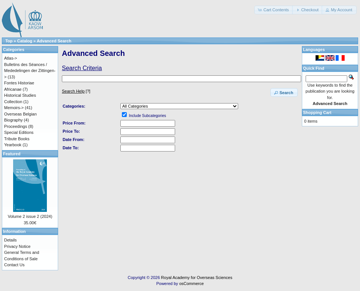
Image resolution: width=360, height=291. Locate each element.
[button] (273, 10)
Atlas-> (10, 58)
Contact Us (14, 264)
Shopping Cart (317, 112)
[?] (76, 91)
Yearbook (12, 144)
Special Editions (18, 132)
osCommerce (191, 283)
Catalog (24, 41)
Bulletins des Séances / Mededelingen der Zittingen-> (30, 70)
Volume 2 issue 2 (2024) (30, 216)
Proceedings (15, 126)
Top (8, 41)
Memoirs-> (14, 107)
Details (10, 240)
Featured (11, 154)
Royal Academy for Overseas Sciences (196, 277)
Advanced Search (54, 41)
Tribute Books (16, 138)
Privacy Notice (17, 246)
